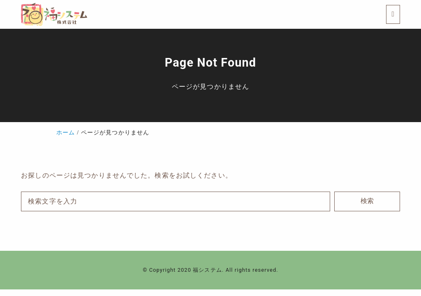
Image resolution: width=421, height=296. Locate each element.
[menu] (393, 14)
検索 (367, 201)
